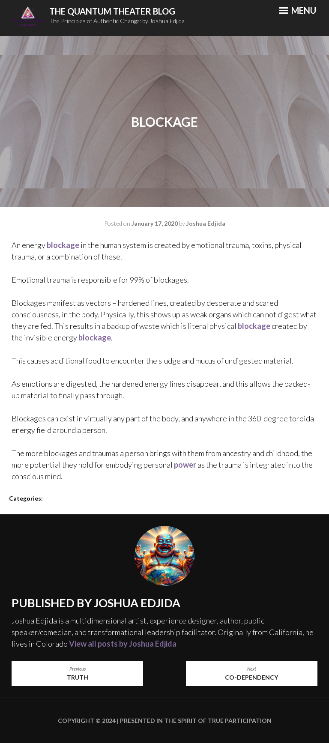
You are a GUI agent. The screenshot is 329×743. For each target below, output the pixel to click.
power (185, 464)
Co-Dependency (251, 673)
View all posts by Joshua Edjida (122, 643)
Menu (297, 10)
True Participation (239, 720)
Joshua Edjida (205, 223)
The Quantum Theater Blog (112, 11)
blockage (63, 245)
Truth (77, 673)
